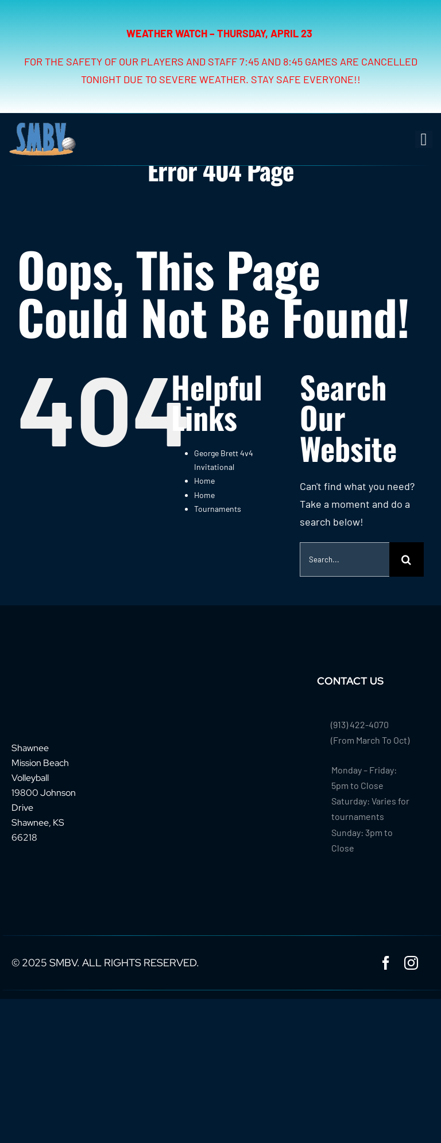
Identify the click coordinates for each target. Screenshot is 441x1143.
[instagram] (411, 963)
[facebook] (386, 963)
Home (204, 480)
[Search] (406, 559)
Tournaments (217, 509)
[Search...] (344, 559)
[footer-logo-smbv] (47, 679)
